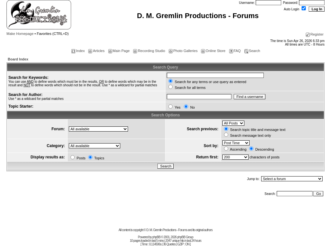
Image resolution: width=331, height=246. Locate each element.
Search (252, 51)
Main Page (119, 51)
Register (315, 34)
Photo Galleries (183, 51)
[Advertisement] (165, 213)
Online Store (213, 51)
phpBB (156, 237)
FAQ (235, 51)
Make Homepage (20, 34)
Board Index (18, 59)
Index (78, 51)
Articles (96, 51)
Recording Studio (149, 51)
